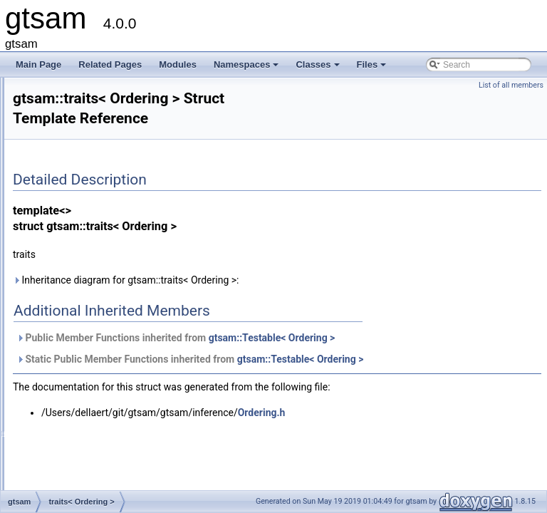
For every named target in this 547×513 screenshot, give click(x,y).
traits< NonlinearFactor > (105, 260)
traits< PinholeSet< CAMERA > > (121, 354)
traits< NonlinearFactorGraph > (117, 276)
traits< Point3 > (87, 385)
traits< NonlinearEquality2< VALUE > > (132, 229)
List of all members (511, 85)
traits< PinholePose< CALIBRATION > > (134, 338)
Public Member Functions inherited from (353, 337)
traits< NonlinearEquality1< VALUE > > (132, 213)
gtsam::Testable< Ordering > (450, 337)
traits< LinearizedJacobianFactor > (123, 88)
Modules (178, 64)
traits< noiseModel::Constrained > (122, 135)
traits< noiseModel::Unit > (106, 197)
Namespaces (247, 68)
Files (373, 68)
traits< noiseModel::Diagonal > (116, 150)
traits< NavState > (92, 119)
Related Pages (110, 64)
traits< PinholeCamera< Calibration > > (132, 323)
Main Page (38, 64)
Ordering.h (440, 428)
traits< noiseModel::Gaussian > (117, 166)
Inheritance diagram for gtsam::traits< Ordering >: (304, 280)
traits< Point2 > (87, 370)
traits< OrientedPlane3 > (104, 307)
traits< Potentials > (93, 464)
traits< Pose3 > (87, 417)
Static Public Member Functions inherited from (364, 366)
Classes (318, 68)
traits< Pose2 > (87, 401)
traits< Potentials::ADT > (104, 479)
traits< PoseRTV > (93, 448)
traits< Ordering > (91, 291)
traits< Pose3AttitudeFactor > (113, 432)
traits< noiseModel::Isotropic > (115, 182)
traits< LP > (80, 103)
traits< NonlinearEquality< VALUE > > (129, 244)
